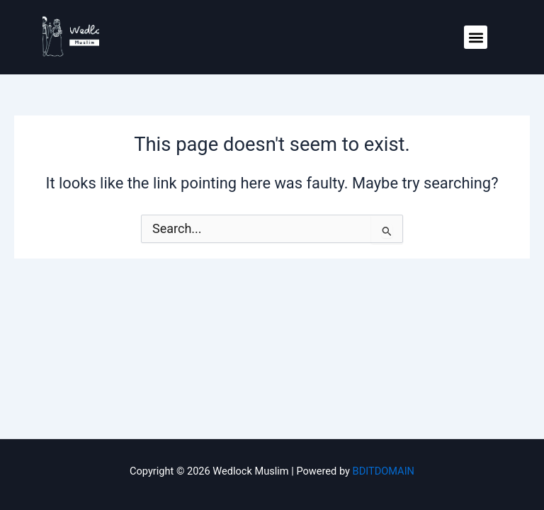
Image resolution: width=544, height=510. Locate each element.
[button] (475, 37)
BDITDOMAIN (383, 471)
